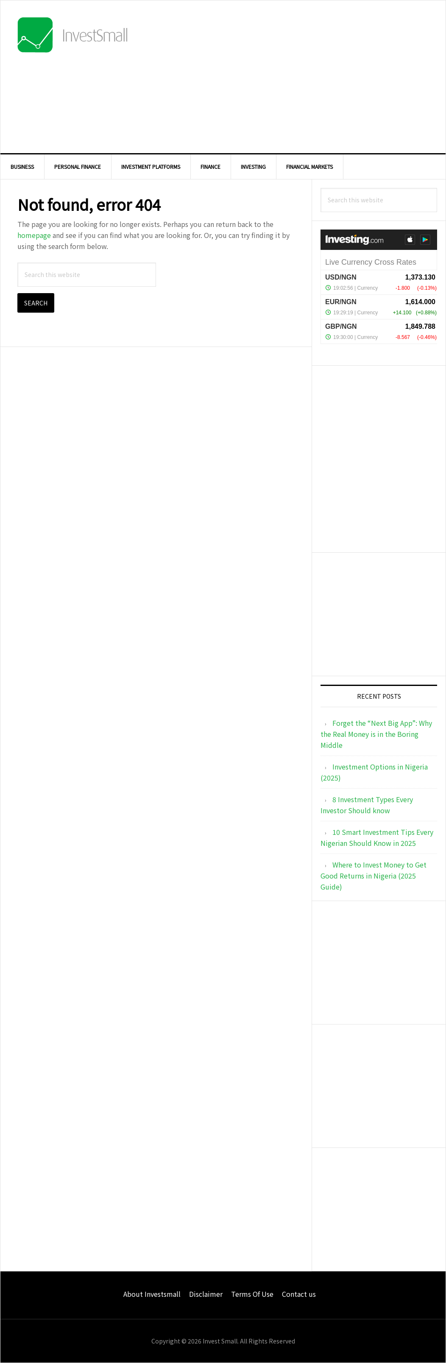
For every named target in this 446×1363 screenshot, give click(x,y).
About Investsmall (152, 1294)
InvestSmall (72, 36)
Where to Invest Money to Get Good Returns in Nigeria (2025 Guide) (373, 875)
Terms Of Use (252, 1294)
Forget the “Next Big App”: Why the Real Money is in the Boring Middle (376, 734)
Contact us (299, 1294)
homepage (34, 235)
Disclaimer (206, 1294)
